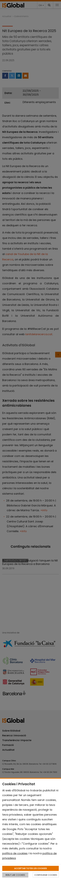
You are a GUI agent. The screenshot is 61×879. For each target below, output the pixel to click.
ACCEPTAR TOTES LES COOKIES (30, 868)
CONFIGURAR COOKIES (45, 874)
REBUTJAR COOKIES (15, 874)
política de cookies (15, 853)
